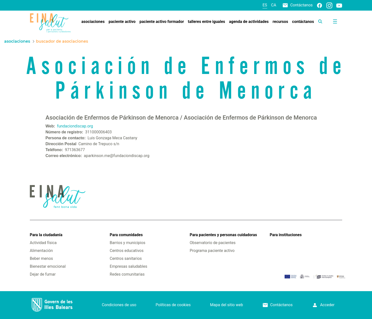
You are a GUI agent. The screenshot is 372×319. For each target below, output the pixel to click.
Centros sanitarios (126, 258)
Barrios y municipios (127, 242)
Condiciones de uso (119, 304)
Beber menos (41, 258)
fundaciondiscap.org (75, 126)
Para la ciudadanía (46, 234)
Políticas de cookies (173, 304)
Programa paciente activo (212, 250)
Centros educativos (126, 250)
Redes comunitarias (127, 274)
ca (273, 5)
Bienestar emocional (48, 266)
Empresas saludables (128, 266)
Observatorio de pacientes (213, 242)
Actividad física (43, 242)
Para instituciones (286, 234)
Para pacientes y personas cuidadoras (223, 234)
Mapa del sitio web (226, 304)
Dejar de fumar (43, 274)
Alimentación (41, 250)
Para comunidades (126, 234)
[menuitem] (92, 22)
